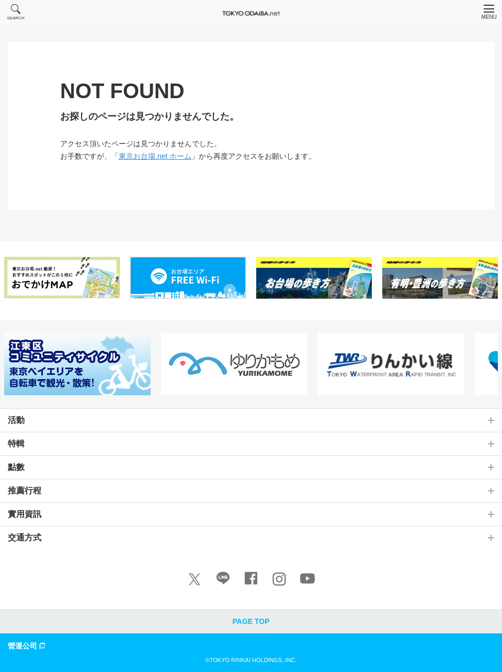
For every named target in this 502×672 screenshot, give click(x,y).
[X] (194, 579)
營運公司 (28, 645)
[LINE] (223, 580)
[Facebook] (251, 580)
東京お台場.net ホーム (155, 156)
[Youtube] (307, 580)
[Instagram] (279, 579)
